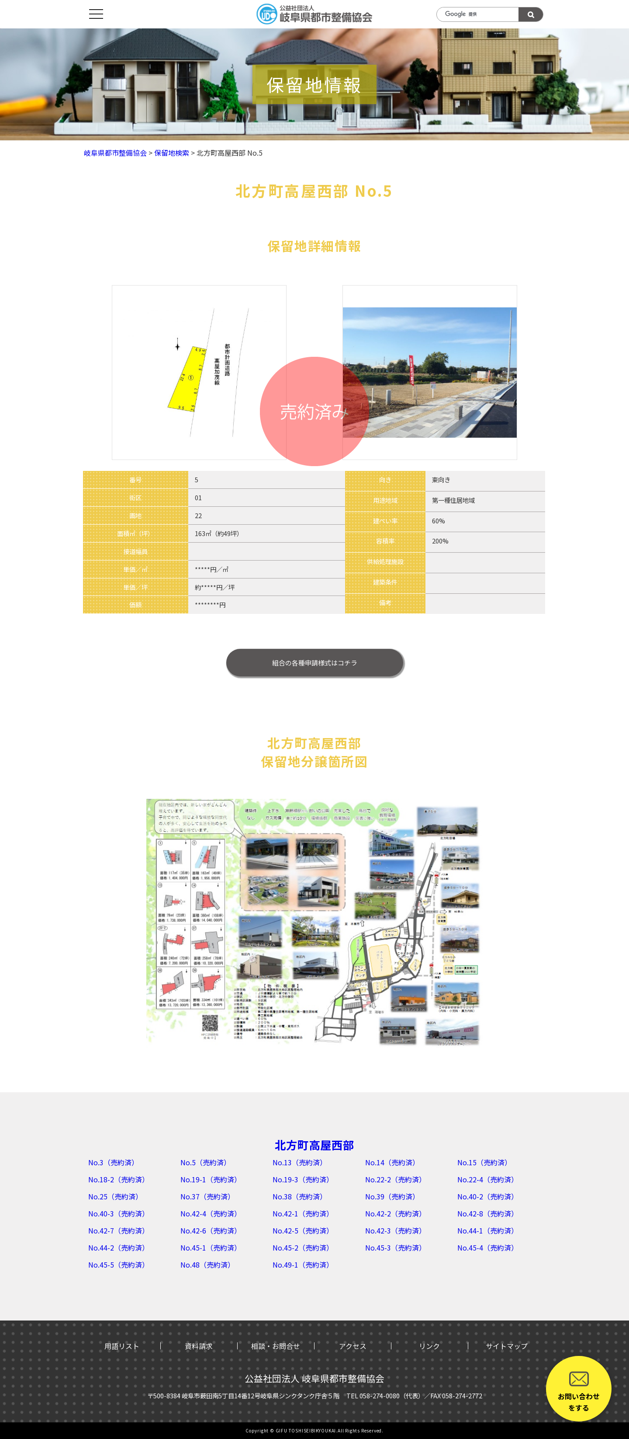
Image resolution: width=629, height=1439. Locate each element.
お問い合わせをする (579, 1391)
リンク (429, 1345)
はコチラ (314, 662)
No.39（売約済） (392, 1196)
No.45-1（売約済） (210, 1247)
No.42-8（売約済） (487, 1213)
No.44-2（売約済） (118, 1247)
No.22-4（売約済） (487, 1179)
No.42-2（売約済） (395, 1213)
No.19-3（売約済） (303, 1179)
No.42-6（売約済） (210, 1230)
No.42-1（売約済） (303, 1213)
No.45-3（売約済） (395, 1247)
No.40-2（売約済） (487, 1196)
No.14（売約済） (392, 1162)
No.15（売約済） (484, 1162)
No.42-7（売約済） (118, 1230)
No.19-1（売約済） (210, 1179)
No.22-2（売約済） (395, 1179)
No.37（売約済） (207, 1196)
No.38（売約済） (300, 1196)
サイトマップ (507, 1345)
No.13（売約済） (300, 1162)
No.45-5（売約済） (118, 1264)
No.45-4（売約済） (487, 1247)
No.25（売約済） (115, 1196)
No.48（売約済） (207, 1264)
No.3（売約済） (113, 1162)
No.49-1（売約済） (303, 1264)
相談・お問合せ (275, 1345)
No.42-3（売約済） (395, 1230)
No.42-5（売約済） (303, 1230)
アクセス (352, 1345)
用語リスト (121, 1345)
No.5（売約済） (205, 1162)
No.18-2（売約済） (118, 1179)
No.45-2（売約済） (303, 1247)
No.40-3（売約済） (118, 1213)
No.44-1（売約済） (487, 1230)
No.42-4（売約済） (210, 1213)
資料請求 (199, 1345)
